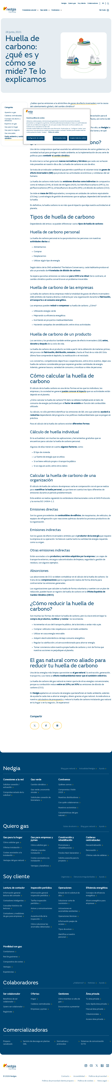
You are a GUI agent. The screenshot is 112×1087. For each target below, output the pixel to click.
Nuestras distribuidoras (68, 798)
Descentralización (93, 845)
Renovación (91, 850)
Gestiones (63, 994)
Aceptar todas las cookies (78, 138)
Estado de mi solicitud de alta (69, 894)
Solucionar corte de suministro (66, 902)
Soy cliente (82, 3)
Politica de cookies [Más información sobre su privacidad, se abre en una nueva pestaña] (53, 132)
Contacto (65, 1076)
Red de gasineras (10, 957)
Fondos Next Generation (68, 853)
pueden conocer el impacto (74, 392)
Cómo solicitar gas (11, 843)
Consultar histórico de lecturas (12, 907)
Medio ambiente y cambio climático (14, 137)
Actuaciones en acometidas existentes (68, 910)
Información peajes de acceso (67, 923)
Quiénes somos (64, 785)
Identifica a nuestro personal (66, 935)
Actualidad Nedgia (87, 769)
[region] (56, 126)
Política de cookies (85, 1081)
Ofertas (35, 994)
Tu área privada (92, 999)
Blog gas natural (68, 769)
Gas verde (43, 10)
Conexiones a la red (29, 10)
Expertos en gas (11, 124)
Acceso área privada (94, 1019)
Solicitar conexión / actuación (11, 786)
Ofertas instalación (11, 848)
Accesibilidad (79, 1076)
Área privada (92, 994)
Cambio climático (38, 785)
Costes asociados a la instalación (12, 854)
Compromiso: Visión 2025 (67, 791)
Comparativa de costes (13, 962)
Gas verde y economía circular (40, 791)
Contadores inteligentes (13, 901)
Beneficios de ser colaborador (10, 1000)
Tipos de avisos (65, 929)
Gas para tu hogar (11, 127)
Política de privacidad (98, 1076)
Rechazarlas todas (60, 138)
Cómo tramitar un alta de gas (69, 1000)
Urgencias (65, 877)
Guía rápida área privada (96, 1004)
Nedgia (63, 3)
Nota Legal (102, 1081)
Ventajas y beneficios (40, 866)
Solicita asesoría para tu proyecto (68, 859)
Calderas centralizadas (13, 116)
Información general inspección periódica (39, 894)
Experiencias (8, 972)
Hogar (33, 999)
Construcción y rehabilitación (66, 839)
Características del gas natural (68, 814)
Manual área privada (94, 1009)
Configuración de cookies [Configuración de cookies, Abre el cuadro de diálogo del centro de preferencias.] (36, 138)
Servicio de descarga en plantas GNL (36, 1042)
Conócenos (55, 10)
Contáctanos (8, 952)
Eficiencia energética (97, 888)
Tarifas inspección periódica (38, 902)
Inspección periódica (41, 888)
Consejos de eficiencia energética (95, 894)
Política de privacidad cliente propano (58, 1081)
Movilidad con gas (12, 947)
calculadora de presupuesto (50, 700)
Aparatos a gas (10, 112)
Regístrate (7, 1012)
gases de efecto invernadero (83, 103)
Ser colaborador (11, 994)
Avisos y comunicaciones (41, 909)
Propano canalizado (7, 1042)
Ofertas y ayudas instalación (38, 851)
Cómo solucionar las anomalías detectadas (40, 925)
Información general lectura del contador (11, 894)
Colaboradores (92, 3)
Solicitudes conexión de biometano (41, 799)
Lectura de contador (14, 888)
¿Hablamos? (78, 983)
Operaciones (64, 888)
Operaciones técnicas (67, 916)
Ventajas (7, 967)
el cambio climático (61, 156)
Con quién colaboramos (68, 803)
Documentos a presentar (68, 1007)
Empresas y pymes (39, 1009)
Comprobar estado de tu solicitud (13, 794)
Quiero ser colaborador (12, 1007)
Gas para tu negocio (12, 130)
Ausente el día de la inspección (39, 918)
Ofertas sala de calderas (96, 855)
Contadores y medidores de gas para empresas (13, 915)
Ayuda (101, 769)
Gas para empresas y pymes (42, 839)
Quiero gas (72, 3)
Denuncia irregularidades (84, 877)
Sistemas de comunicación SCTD (92, 1042)
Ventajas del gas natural (13, 861)
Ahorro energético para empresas (95, 902)
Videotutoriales (92, 1014)
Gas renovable (10, 133)
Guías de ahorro (70, 827)
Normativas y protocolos (62, 1042)
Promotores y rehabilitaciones (65, 846)
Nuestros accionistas (67, 808)
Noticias (91, 983)
